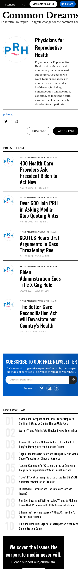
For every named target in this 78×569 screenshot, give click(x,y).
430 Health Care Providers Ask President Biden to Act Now (38, 172)
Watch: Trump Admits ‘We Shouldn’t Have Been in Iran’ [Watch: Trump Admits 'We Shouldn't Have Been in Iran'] (48, 430)
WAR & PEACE (11, 25)
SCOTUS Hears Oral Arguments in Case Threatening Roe (39, 244)
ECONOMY (10, 4)
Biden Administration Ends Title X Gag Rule (40, 278)
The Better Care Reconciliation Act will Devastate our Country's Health (38, 316)
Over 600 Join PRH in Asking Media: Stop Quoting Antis (39, 209)
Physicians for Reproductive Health (38, 157)
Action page (66, 131)
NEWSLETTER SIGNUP (43, 4)
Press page (39, 131)
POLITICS (9, 10)
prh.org (7, 114)
